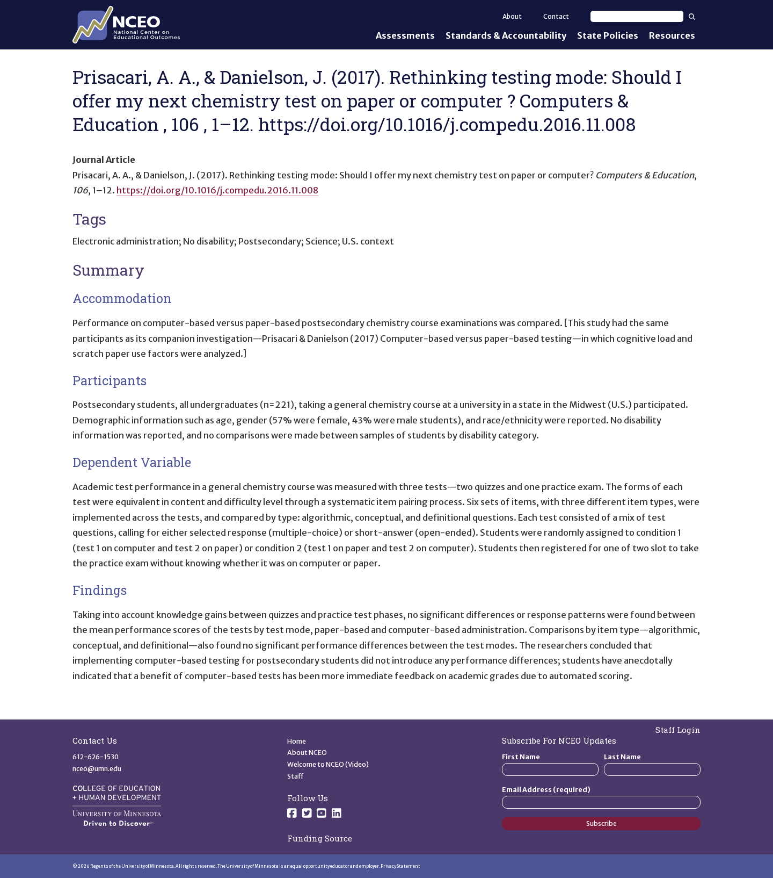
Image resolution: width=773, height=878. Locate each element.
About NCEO (307, 753)
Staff (295, 776)
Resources (672, 35)
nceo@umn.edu (96, 769)
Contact (556, 16)
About (512, 16)
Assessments (405, 35)
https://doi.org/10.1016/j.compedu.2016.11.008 (217, 190)
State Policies (607, 35)
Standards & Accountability (506, 35)
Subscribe (601, 823)
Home (296, 741)
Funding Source (319, 838)
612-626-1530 (95, 757)
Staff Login (678, 729)
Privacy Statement (400, 866)
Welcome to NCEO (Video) (328, 764)
